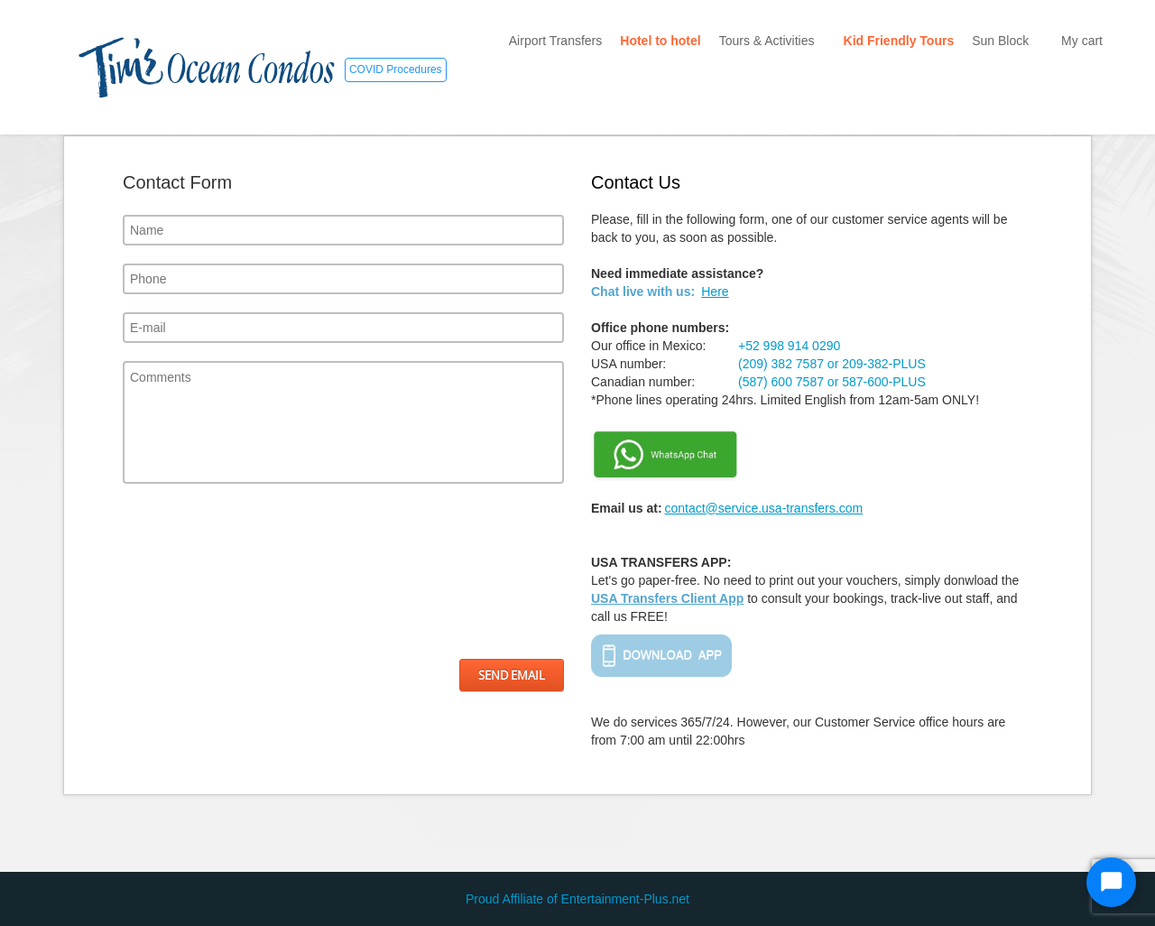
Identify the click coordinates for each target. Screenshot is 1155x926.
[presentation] (197, 571)
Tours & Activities (772, 40)
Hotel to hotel (660, 40)
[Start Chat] (1111, 882)
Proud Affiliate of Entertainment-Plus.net (577, 899)
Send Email (511, 675)
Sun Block (1007, 40)
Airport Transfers (555, 40)
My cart (1082, 40)
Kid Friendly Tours (899, 40)
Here (714, 291)
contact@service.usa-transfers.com (763, 508)
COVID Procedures (395, 69)
